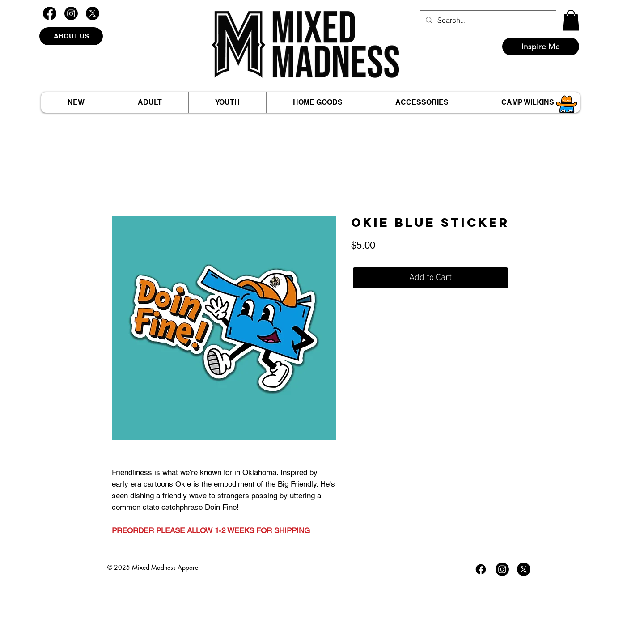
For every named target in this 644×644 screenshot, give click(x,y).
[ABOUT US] (71, 36)
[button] (571, 20)
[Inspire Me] (540, 46)
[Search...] (487, 20)
